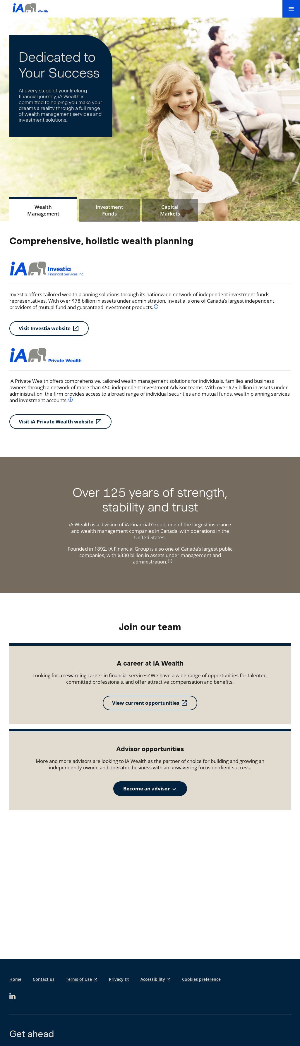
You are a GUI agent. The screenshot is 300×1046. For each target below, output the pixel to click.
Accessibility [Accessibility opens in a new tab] (152, 979)
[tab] (43, 210)
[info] (156, 306)
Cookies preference (201, 979)
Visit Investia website (45, 328)
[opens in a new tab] (12, 996)
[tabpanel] (150, 332)
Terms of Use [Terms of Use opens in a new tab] (79, 979)
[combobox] (150, 788)
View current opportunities (145, 702)
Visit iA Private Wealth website (56, 421)
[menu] (291, 9)
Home (15, 979)
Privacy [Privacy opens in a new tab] (116, 979)
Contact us (43, 979)
